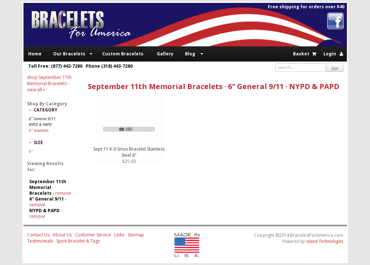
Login (329, 54)
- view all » (49, 83)
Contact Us (38, 235)
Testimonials (40, 241)
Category (45, 110)
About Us (62, 235)
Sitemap (136, 235)
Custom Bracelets (122, 54)
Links (119, 235)
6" (31, 151)
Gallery (165, 54)
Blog (190, 54)
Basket (301, 54)
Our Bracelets (69, 54)
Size (38, 142)
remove (63, 193)
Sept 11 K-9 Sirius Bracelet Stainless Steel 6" (129, 152)
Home (35, 54)
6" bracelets (38, 130)
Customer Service (93, 235)
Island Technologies (324, 241)
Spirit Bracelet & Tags (78, 241)
